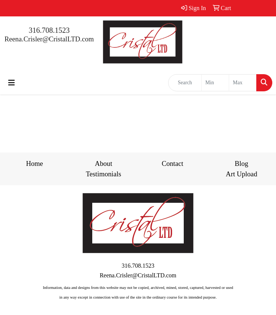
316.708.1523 (49, 30)
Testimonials (103, 174)
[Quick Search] (185, 82)
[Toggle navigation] (11, 83)
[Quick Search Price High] (243, 82)
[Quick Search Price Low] (215, 82)
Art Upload (241, 174)
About (103, 163)
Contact (172, 163)
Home (34, 163)
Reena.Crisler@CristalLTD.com (49, 39)
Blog (241, 163)
